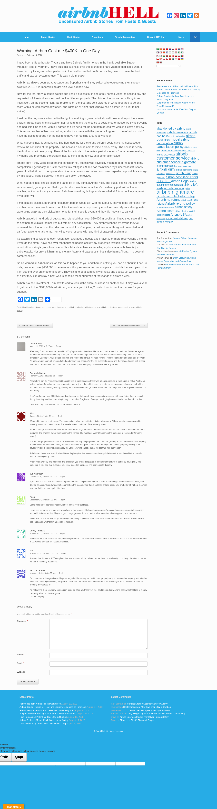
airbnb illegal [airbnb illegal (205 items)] (180, 181)
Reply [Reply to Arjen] (62, 500)
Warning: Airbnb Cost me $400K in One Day (58, 50)
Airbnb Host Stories (33, 307)
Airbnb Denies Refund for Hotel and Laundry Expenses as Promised (52, 707)
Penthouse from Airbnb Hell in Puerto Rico (177, 86)
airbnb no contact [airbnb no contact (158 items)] (167, 196)
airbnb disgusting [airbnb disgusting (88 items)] (184, 170)
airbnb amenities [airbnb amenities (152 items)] (177, 132)
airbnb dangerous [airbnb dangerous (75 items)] (183, 166)
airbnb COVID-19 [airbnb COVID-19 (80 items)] (187, 151)
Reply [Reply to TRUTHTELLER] (60, 573)
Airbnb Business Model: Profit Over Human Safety (43, 720)
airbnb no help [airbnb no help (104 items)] (187, 196)
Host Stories (73, 37)
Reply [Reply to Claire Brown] (58, 346)
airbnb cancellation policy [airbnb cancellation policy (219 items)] (169, 145)
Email (20, 663)
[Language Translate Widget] (168, 66)
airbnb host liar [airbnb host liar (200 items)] (176, 177)
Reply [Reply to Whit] (60, 416)
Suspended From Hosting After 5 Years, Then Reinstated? (47, 713)
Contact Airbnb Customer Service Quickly (147, 703)
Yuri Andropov (36, 473)
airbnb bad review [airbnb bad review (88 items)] (176, 136)
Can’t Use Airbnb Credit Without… (129, 325)
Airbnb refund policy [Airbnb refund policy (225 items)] (180, 203)
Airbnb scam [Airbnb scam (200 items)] (165, 211)
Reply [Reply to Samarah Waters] (60, 376)
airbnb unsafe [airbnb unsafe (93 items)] (163, 215)
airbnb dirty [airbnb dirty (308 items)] (165, 169)
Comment (22, 621)
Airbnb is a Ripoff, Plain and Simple (137, 720)
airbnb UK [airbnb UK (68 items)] (191, 211)
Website (21, 672)
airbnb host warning (60, 307)
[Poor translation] (19, 757)
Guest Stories (48, 37)
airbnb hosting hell (76, 307)
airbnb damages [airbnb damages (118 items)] (165, 165)
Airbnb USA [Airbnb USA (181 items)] (179, 214)
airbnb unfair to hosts (126, 307)
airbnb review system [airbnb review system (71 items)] (165, 207)
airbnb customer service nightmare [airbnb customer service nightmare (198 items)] (177, 160)
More (181, 37)
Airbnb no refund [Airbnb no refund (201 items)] (168, 199)
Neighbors (97, 37)
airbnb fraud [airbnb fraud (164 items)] (183, 173)
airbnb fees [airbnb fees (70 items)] (170, 174)
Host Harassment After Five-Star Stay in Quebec (43, 717)
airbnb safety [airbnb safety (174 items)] (183, 207)
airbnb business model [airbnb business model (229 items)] (175, 137)
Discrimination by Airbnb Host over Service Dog (42, 723)
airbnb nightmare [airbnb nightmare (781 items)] (175, 192)
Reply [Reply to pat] (63, 553)
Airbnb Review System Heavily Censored (150, 710)
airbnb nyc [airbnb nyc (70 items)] (185, 200)
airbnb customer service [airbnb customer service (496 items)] (173, 156)
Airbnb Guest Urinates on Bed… (35, 325)
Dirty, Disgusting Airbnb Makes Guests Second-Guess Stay (156, 713)
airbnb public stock (109, 307)
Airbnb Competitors (125, 37)
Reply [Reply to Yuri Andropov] (62, 477)
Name (20, 654)
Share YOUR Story (157, 37)
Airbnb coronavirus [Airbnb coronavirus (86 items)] (170, 151)
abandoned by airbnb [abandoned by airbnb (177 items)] (170, 128)
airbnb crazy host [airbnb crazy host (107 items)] (165, 154)
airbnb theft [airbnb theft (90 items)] (180, 211)
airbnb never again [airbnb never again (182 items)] (177, 188)
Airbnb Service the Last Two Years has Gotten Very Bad (46, 710)
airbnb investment (92, 307)
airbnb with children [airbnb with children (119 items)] (177, 218)
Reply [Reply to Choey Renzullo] (62, 533)
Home (26, 37)
